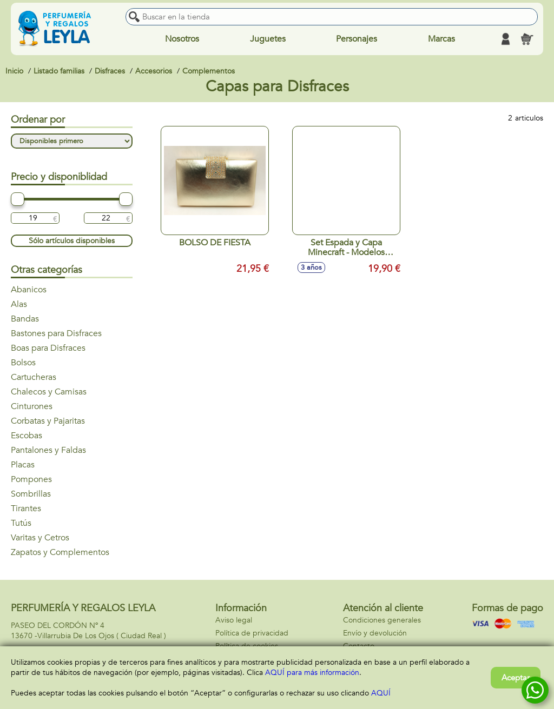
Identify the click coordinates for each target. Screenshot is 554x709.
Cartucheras (33, 377)
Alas (19, 304)
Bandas (25, 319)
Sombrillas (31, 494)
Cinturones (31, 406)
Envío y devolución (375, 633)
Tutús (21, 523)
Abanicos (29, 290)
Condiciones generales (382, 620)
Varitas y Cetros (40, 538)
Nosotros (182, 39)
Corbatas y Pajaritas (48, 421)
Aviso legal (233, 620)
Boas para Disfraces (48, 348)
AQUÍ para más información (312, 672)
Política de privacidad (251, 633)
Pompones (31, 479)
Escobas (26, 436)
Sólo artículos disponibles (72, 241)
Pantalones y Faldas (48, 450)
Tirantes (26, 508)
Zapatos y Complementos (60, 552)
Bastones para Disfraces (56, 333)
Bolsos (23, 363)
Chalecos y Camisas (49, 392)
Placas (23, 465)
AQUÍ (381, 693)
